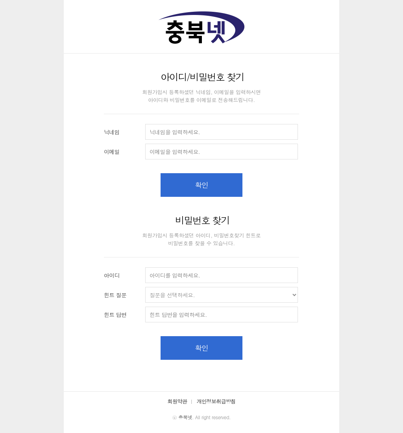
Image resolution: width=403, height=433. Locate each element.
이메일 (112, 151)
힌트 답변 (115, 314)
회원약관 (177, 401)
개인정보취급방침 (216, 401)
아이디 (112, 275)
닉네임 (112, 132)
